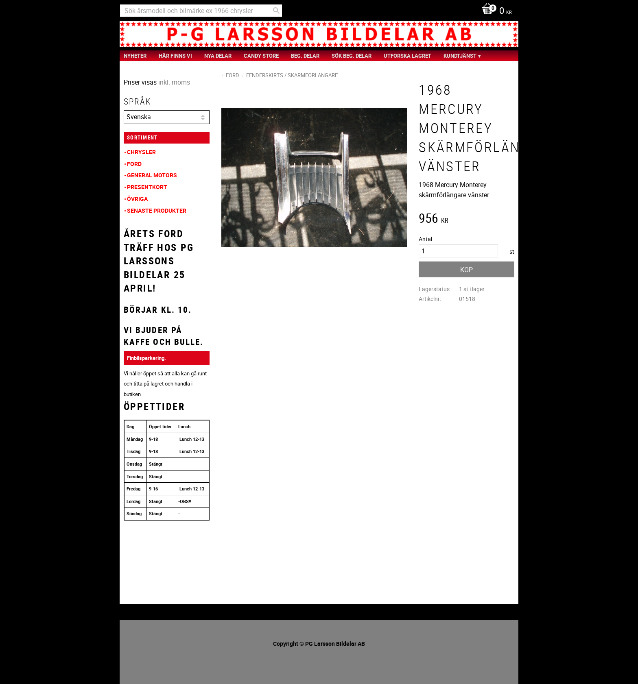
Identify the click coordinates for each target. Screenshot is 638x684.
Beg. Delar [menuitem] (305, 55)
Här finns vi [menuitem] (175, 55)
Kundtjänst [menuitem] (460, 55)
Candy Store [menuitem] (261, 55)
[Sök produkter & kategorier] (201, 10)
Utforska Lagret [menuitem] (407, 55)
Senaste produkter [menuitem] (156, 210)
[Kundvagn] (494, 11)
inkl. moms (174, 82)
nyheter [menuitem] (135, 55)
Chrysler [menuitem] (141, 152)
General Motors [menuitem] (152, 175)
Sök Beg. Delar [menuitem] (351, 55)
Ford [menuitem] (134, 164)
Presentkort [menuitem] (147, 187)
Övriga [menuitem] (137, 199)
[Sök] (276, 10)
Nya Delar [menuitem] (218, 55)
